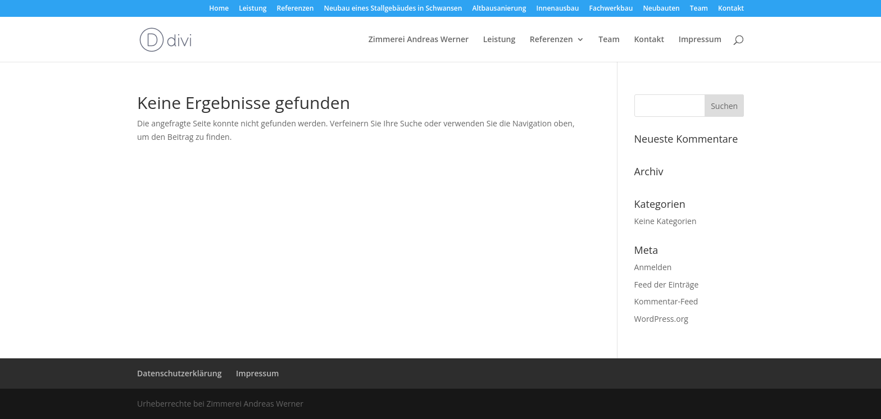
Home (219, 9)
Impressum (700, 39)
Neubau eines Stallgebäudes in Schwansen (393, 9)
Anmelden (653, 267)
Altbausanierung (499, 9)
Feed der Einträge (666, 284)
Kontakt (731, 9)
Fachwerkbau (611, 9)
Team (699, 9)
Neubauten (661, 9)
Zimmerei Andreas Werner (419, 39)
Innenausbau (557, 9)
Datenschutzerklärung (179, 373)
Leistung (252, 9)
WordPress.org (661, 318)
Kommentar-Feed (666, 301)
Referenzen (295, 9)
